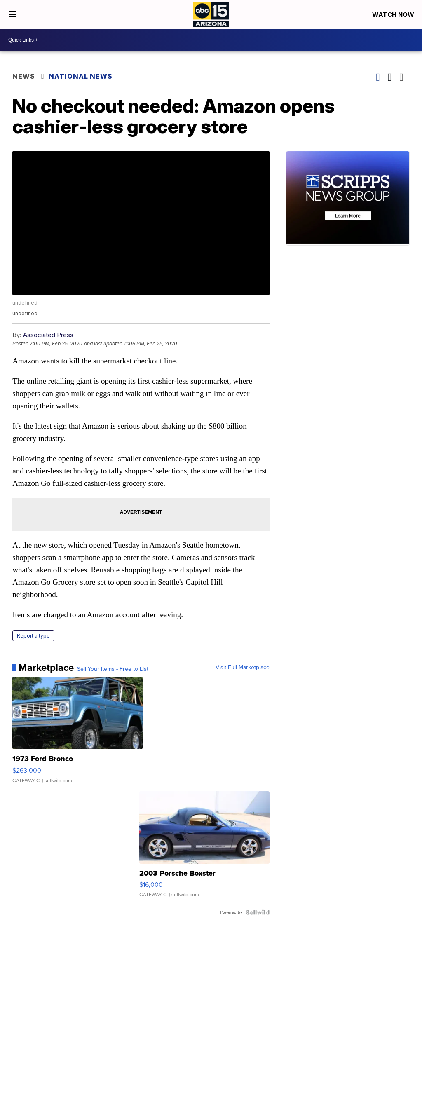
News (23, 76)
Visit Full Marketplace (243, 667)
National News (81, 76)
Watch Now (394, 15)
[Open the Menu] (12, 14)
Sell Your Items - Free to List (112, 669)
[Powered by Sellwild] (258, 912)
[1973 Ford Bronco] (77, 734)
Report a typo (33, 636)
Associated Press (48, 335)
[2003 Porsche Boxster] (204, 848)
